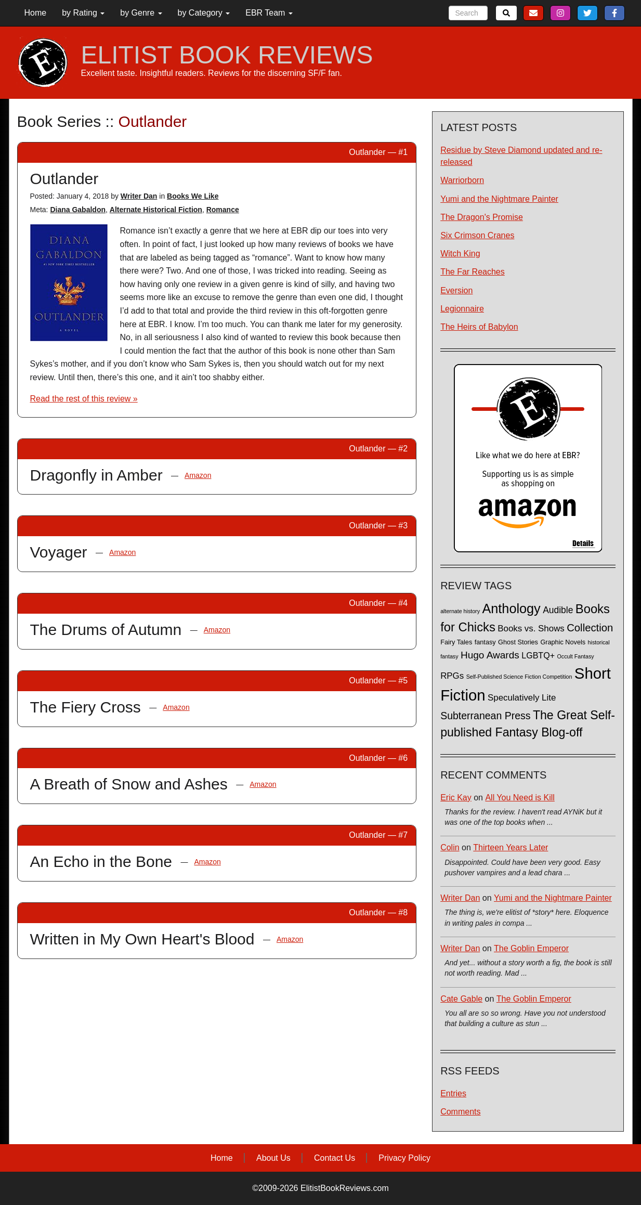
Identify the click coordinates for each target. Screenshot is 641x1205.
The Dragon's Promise (481, 217)
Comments (460, 1111)
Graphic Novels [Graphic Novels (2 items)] (562, 642)
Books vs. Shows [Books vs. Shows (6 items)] (531, 628)
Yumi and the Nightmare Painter (499, 199)
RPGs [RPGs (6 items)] (452, 676)
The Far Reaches (472, 271)
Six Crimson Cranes (477, 235)
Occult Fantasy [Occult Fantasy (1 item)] (575, 656)
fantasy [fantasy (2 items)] (485, 642)
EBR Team (269, 12)
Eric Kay (456, 797)
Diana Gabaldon (78, 209)
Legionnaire (462, 308)
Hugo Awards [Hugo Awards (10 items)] (490, 655)
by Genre (141, 12)
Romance (222, 209)
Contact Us (334, 1158)
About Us (273, 1158)
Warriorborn (462, 180)
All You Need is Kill (519, 797)
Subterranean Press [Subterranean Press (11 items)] (485, 715)
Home (35, 12)
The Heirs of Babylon (479, 326)
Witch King (460, 253)
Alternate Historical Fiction (156, 209)
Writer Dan (139, 196)
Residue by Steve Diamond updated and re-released (521, 156)
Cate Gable (461, 998)
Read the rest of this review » (84, 398)
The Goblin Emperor (531, 948)
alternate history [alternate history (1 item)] (460, 611)
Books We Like (192, 196)
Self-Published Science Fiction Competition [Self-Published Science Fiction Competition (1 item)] (519, 676)
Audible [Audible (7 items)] (558, 610)
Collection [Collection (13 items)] (590, 627)
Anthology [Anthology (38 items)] (511, 608)
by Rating (83, 12)
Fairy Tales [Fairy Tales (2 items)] (456, 642)
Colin (449, 847)
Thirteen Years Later (510, 847)
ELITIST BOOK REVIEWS (227, 55)
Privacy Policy (404, 1158)
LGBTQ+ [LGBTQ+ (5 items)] (538, 655)
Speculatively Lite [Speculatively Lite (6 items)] (522, 698)
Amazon (198, 475)
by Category (204, 12)
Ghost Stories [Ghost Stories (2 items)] (518, 642)
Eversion (456, 290)
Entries (453, 1093)
